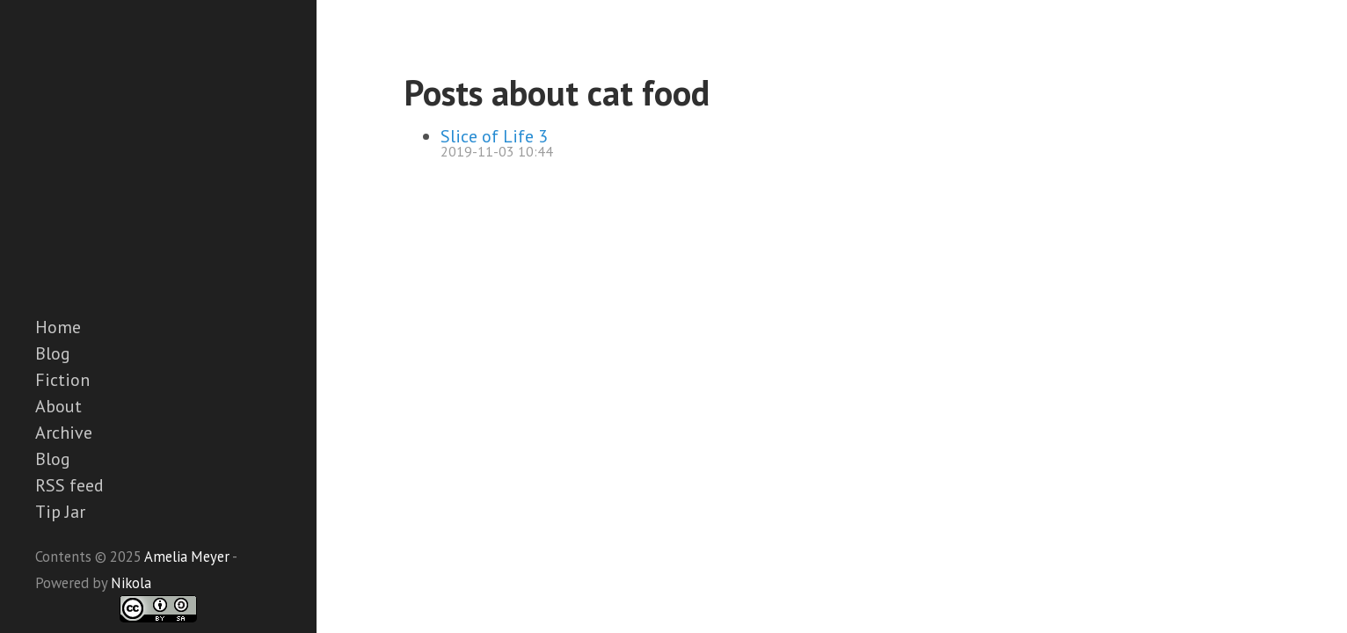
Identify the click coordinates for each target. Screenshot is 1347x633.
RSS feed (69, 485)
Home (58, 327)
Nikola (131, 583)
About (58, 406)
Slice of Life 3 (494, 136)
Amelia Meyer (186, 556)
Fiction (62, 379)
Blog (52, 353)
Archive (63, 432)
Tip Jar (60, 511)
